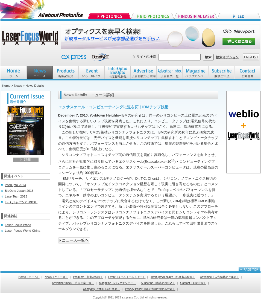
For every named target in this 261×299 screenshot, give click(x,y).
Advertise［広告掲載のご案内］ (219, 276)
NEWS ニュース (40, 73)
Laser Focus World (18, 225)
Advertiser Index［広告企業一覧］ (73, 283)
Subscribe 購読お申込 (221, 73)
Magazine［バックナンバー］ (117, 283)
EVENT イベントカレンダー (92, 73)
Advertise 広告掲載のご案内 (144, 73)
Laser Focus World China (22, 230)
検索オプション (227, 57)
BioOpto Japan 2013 (19, 190)
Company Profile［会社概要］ (101, 289)
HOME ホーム (14, 73)
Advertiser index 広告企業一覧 (170, 73)
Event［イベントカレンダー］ (126, 276)
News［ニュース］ (56, 276)
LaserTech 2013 (16, 196)
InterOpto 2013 (15, 185)
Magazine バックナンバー (196, 73)
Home (6, 85)
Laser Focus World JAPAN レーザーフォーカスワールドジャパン (31, 38)
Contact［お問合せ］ (193, 283)
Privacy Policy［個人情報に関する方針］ (150, 289)
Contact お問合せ (247, 73)
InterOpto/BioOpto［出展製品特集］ (173, 276)
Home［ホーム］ (28, 276)
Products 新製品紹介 (66, 73)
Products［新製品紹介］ (88, 276)
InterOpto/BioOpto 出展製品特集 (118, 73)
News (18, 85)
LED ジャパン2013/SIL (21, 202)
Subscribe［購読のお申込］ (158, 283)
